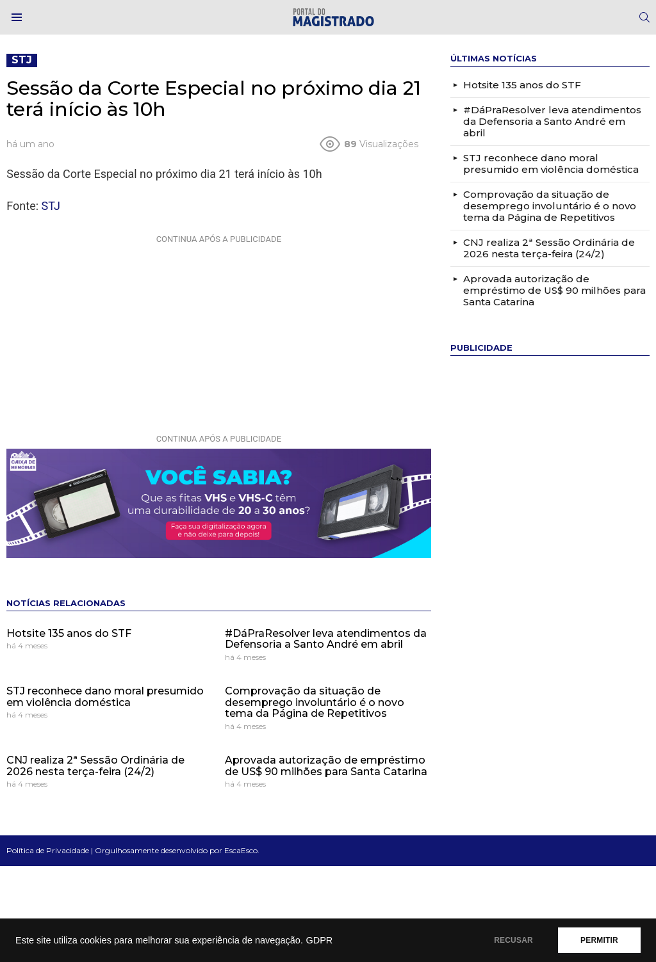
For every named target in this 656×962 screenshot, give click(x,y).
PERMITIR (599, 940)
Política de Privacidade (47, 850)
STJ (51, 205)
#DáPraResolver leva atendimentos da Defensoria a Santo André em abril (326, 639)
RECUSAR (513, 940)
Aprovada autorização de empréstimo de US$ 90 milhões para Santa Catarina (326, 766)
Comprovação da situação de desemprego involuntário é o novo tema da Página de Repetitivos (314, 702)
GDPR (319, 940)
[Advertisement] (218, 329)
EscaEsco (241, 850)
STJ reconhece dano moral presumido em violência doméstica (105, 697)
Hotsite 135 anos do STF (68, 633)
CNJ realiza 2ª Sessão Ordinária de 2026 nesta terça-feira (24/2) (95, 766)
